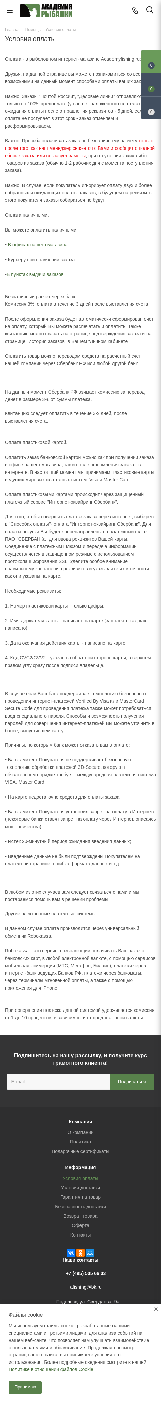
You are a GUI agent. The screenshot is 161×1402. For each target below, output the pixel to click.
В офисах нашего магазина (38, 244)
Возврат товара (80, 1216)
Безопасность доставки (80, 1206)
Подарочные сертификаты (80, 1151)
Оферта (80, 1225)
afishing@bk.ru (86, 1287)
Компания (80, 1121)
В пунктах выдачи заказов (35, 274)
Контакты (80, 1235)
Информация (80, 1167)
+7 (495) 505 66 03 (86, 1273)
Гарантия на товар (80, 1197)
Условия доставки (80, 1187)
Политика (80, 1141)
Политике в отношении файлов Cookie (51, 1369)
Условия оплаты (80, 1178)
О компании (80, 1132)
